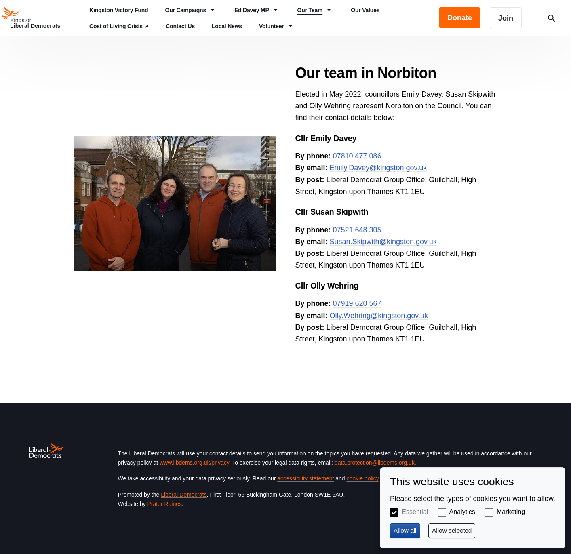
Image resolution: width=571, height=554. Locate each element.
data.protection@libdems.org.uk (375, 462)
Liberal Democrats (184, 494)
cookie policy (362, 478)
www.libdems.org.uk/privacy (194, 462)
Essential (415, 511)
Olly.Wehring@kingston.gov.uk (379, 316)
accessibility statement (305, 478)
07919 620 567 (357, 303)
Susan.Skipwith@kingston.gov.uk (383, 242)
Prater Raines (164, 504)
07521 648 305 (357, 230)
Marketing (511, 511)
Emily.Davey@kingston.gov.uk (378, 168)
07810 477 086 (357, 156)
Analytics (462, 511)
